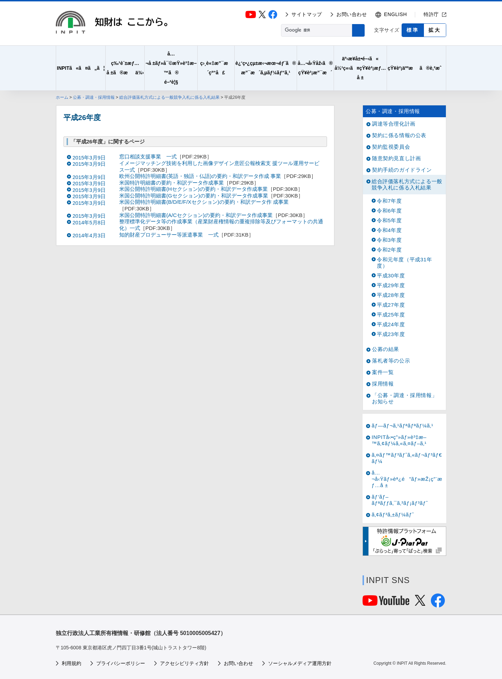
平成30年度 (391, 275)
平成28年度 (391, 295)
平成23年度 (391, 334)
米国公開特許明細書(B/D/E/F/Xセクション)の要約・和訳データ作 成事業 (204, 202)
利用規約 (71, 663)
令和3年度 (389, 240)
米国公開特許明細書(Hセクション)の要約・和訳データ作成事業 (193, 189)
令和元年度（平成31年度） (404, 262)
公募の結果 (385, 349)
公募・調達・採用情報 (94, 97)
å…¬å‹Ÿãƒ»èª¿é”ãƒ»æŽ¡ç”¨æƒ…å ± (407, 479)
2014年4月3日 (89, 235)
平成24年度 (391, 324)
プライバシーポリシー (120, 663)
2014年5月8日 (89, 222)
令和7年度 (389, 201)
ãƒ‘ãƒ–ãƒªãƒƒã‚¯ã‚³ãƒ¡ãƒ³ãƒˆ (400, 500)
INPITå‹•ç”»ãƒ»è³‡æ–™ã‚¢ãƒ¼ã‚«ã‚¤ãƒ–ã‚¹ (399, 440)
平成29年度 (391, 285)
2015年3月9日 (89, 158)
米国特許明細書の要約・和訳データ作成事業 (171, 183)
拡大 (434, 30)
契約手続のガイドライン (402, 170)
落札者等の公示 (391, 361)
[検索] (315, 30)
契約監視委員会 (391, 147)
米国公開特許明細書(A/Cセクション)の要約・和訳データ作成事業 (196, 215)
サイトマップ (306, 14)
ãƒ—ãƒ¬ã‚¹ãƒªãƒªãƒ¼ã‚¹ (402, 425)
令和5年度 (389, 220)
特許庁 (431, 14)
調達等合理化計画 (394, 124)
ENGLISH (395, 14)
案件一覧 (383, 372)
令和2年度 (389, 250)
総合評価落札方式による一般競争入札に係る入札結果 (169, 97)
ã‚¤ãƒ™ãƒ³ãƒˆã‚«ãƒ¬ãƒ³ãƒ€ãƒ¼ (407, 458)
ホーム (62, 97)
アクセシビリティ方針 (184, 663)
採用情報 (383, 384)
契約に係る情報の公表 (399, 135)
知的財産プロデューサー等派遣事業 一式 (169, 235)
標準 (412, 30)
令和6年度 (389, 211)
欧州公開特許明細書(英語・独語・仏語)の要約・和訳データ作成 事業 (200, 176)
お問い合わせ (351, 14)
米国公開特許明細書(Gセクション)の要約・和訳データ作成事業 (193, 196)
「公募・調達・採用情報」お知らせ (404, 398)
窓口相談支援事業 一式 (148, 156)
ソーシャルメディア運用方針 (300, 663)
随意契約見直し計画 (396, 158)
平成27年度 (391, 305)
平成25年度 (391, 315)
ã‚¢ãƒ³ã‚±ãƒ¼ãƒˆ (393, 514)
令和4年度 (389, 230)
